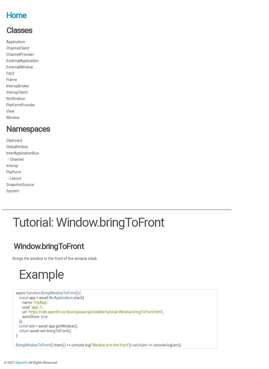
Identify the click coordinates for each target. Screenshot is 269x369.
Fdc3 (10, 73)
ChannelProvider (20, 54)
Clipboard (14, 140)
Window (12, 117)
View (10, 111)
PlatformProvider (20, 105)
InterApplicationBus (22, 153)
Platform (13, 172)
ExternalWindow (19, 67)
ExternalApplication (22, 61)
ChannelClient (17, 48)
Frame (11, 80)
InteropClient (17, 92)
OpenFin (21, 363)
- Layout (13, 178)
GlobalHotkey (17, 147)
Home (16, 15)
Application (15, 42)
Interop (12, 166)
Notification (15, 99)
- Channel (15, 159)
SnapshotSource (20, 185)
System (12, 191)
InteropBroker (17, 86)
